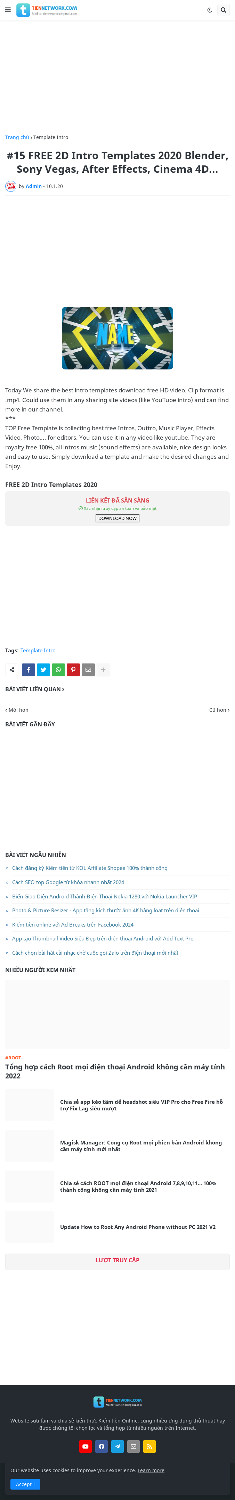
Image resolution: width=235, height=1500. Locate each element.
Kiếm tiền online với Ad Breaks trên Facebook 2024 (72, 924)
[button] (8, 10)
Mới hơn (19, 710)
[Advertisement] (117, 77)
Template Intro (50, 137)
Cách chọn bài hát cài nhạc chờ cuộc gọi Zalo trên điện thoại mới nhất (95, 952)
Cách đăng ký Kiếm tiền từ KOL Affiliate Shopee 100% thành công (90, 867)
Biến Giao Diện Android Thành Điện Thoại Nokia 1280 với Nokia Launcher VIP (104, 896)
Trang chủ (17, 137)
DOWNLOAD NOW (117, 518)
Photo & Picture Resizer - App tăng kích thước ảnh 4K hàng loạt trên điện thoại (105, 910)
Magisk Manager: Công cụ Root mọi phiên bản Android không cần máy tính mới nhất (141, 1146)
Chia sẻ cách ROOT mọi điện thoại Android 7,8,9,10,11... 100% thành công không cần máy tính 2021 (138, 1186)
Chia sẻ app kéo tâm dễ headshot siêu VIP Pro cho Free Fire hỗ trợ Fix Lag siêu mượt (141, 1105)
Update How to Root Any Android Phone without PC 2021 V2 (138, 1227)
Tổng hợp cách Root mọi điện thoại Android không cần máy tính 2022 (115, 1071)
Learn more (151, 1470)
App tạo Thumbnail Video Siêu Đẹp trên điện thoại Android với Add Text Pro (103, 938)
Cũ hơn (217, 710)
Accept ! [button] (25, 1484)
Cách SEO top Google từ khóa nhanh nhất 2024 (68, 882)
